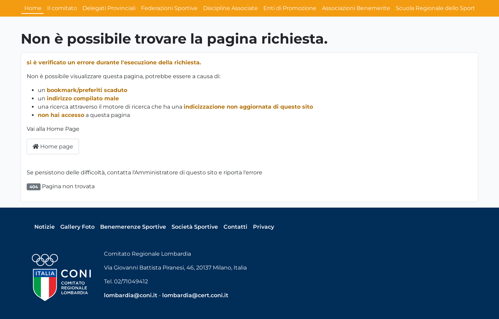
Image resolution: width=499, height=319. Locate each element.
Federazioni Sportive (169, 8)
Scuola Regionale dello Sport (435, 8)
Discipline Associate (230, 8)
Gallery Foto (77, 227)
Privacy (263, 227)
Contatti (235, 227)
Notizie (44, 227)
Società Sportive (195, 227)
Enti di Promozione (289, 8)
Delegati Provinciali (108, 8)
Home (33, 8)
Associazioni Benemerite (356, 8)
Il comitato (62, 8)
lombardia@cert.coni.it (195, 295)
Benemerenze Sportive (133, 227)
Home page (53, 146)
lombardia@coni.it (130, 295)
